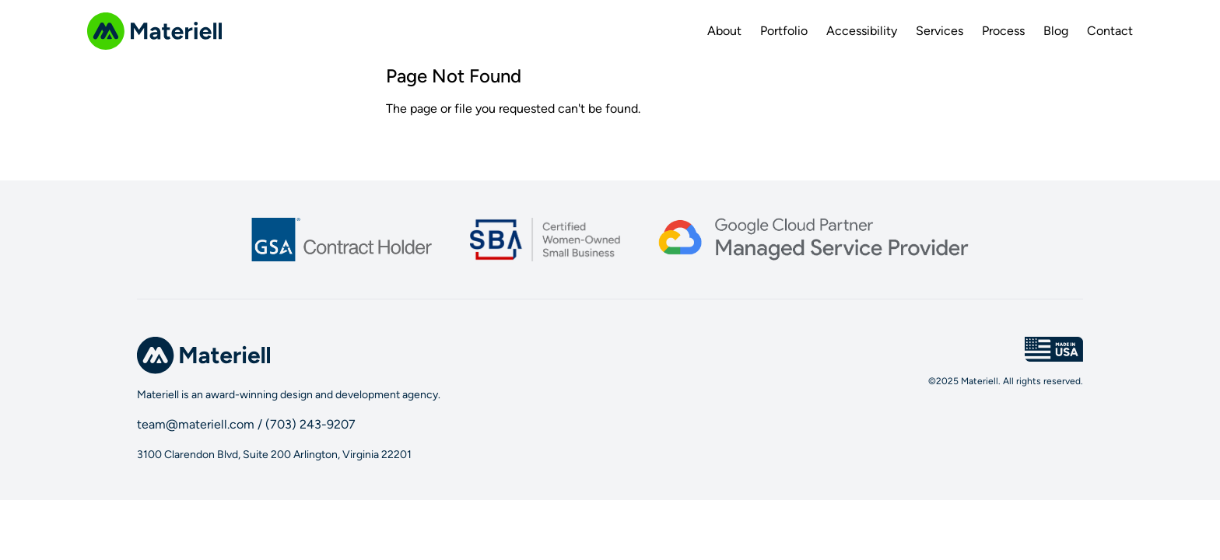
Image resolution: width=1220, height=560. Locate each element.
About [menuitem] (724, 30)
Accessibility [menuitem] (861, 30)
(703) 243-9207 (310, 424)
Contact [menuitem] (1110, 30)
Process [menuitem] (1003, 30)
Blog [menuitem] (1055, 30)
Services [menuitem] (939, 30)
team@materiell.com (195, 424)
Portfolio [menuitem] (784, 30)
